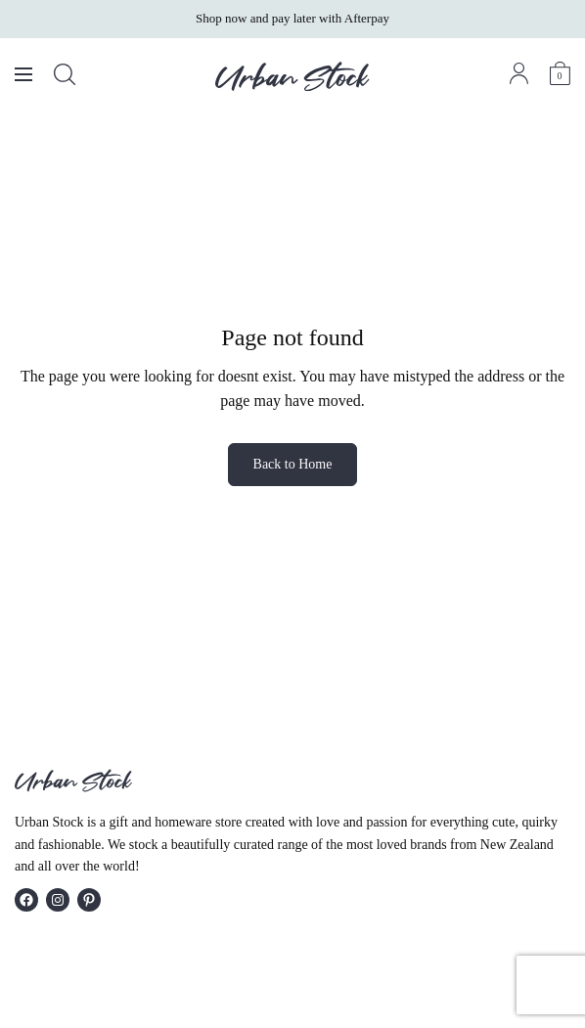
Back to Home (293, 464)
